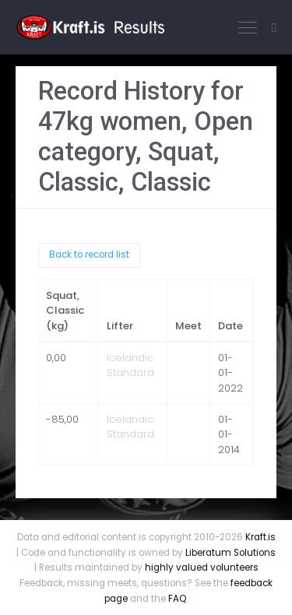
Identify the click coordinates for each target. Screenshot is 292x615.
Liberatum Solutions (230, 552)
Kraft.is (260, 537)
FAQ (177, 598)
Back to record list (89, 254)
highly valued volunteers (202, 567)
